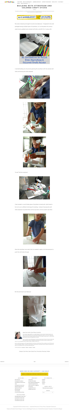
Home (34, 361)
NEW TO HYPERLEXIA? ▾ (27, 1)
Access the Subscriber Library (19, 392)
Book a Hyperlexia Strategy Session (33, 382)
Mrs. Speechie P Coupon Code (19, 397)
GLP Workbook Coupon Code (19, 400)
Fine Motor (25, 351)
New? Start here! (17, 379)
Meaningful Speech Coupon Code (20, 396)
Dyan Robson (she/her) (36, 332)
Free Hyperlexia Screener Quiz (19, 385)
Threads (33, 347)
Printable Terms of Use (32, 389)
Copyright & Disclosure (51, 406)
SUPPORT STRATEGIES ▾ (46, 1)
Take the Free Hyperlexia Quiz (33, 383)
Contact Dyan (30, 379)
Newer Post (2, 361)
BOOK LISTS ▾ (54, 1)
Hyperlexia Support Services (19, 386)
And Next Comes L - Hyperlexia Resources (30, 406)
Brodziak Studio (14, 409)
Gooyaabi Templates (48, 409)
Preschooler (39, 351)
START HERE (19, 1)
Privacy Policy (30, 386)
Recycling (44, 351)
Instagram (23, 347)
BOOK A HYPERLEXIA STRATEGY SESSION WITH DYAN (34, 374)
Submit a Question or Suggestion (33, 385)
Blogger (60, 409)
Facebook (30, 347)
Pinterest (27, 347)
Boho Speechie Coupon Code (19, 399)
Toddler (48, 351)
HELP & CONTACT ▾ (24, 3)
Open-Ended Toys (32, 351)
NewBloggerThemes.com (32, 409)
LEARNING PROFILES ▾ (37, 1)
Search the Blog (17, 390)
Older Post (67, 361)
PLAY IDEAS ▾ (60, 1)
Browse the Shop (17, 389)
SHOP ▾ (18, 3)
